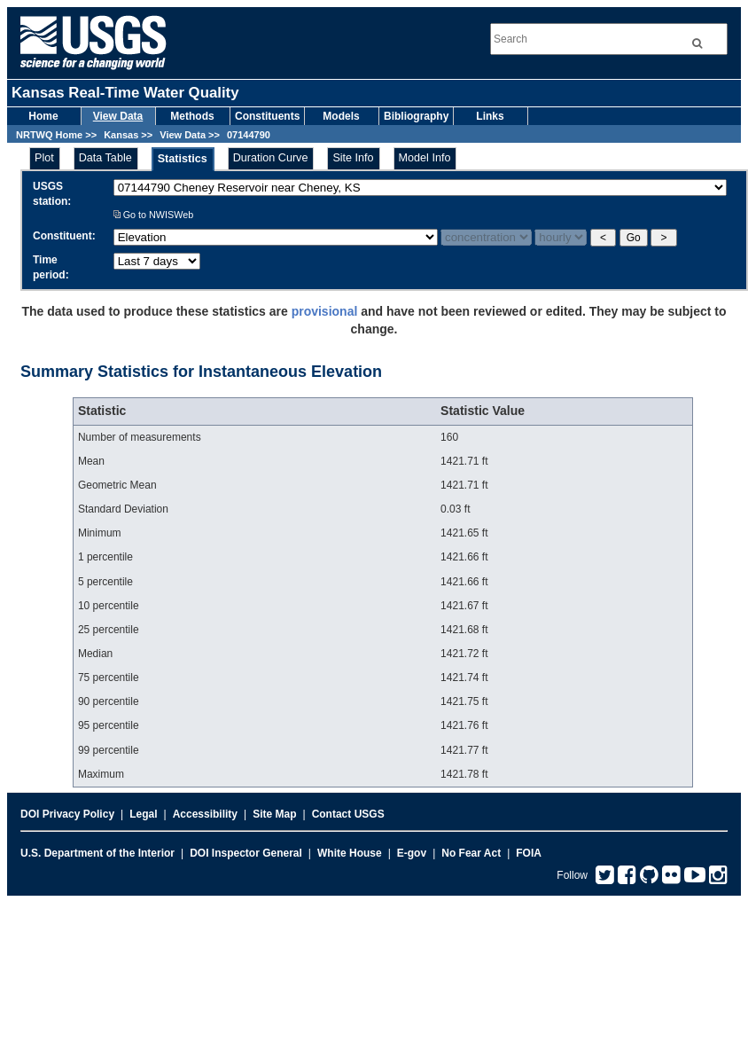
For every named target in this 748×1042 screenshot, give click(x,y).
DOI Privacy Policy (67, 814)
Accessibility (205, 814)
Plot (44, 158)
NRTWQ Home (49, 134)
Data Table (105, 158)
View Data (118, 116)
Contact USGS (348, 814)
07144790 (248, 134)
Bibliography (416, 116)
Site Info (352, 158)
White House (349, 853)
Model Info (425, 158)
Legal (143, 814)
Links (489, 116)
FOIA (529, 853)
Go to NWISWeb (153, 214)
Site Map (274, 814)
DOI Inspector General (246, 853)
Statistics (182, 159)
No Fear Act (471, 853)
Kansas (121, 134)
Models (341, 116)
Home (43, 116)
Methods (192, 116)
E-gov (411, 853)
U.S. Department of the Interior (97, 853)
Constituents (267, 116)
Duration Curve (270, 158)
